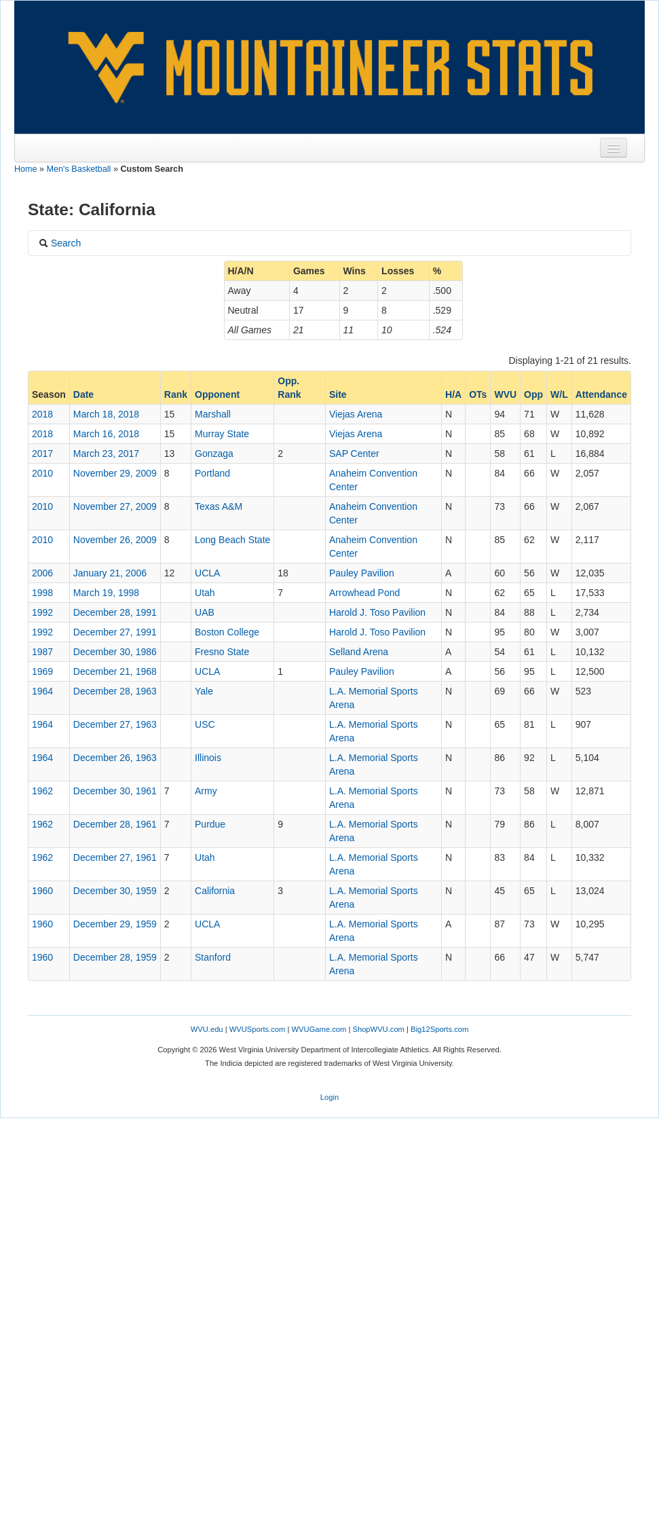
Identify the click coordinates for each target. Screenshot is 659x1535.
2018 (42, 414)
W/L (559, 394)
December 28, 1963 (115, 691)
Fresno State (222, 651)
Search (60, 243)
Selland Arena (358, 651)
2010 (42, 473)
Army (206, 790)
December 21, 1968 (115, 671)
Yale (204, 691)
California (215, 890)
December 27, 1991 (115, 632)
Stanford (213, 957)
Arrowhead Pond (364, 592)
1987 (42, 651)
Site (338, 394)
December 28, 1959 (115, 957)
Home (25, 169)
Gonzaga (214, 453)
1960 (42, 890)
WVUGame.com (319, 1029)
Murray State (222, 433)
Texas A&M (218, 506)
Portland (212, 473)
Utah (205, 592)
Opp (533, 394)
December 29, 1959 (115, 924)
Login (329, 1097)
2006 (42, 573)
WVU (505, 394)
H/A (453, 394)
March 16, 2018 (106, 433)
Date (83, 394)
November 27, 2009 (115, 506)
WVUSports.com (257, 1029)
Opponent (217, 394)
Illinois (208, 757)
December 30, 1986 (115, 651)
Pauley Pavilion (361, 573)
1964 (42, 691)
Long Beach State (232, 539)
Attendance (601, 394)
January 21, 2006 (110, 573)
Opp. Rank (289, 387)
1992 (42, 612)
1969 (42, 671)
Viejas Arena (355, 414)
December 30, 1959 (115, 890)
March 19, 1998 (106, 592)
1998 (42, 592)
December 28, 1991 (115, 612)
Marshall (213, 414)
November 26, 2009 (115, 539)
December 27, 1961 (115, 857)
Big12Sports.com (439, 1029)
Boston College (227, 632)
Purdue (210, 824)
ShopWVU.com (378, 1029)
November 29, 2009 (115, 473)
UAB (204, 612)
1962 (42, 790)
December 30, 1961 (115, 790)
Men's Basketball (79, 169)
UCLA (207, 573)
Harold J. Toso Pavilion (377, 612)
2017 (42, 453)
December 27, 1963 (115, 724)
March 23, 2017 (106, 453)
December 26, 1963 (115, 757)
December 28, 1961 (115, 824)
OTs (478, 394)
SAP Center (354, 453)
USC (205, 724)
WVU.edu (207, 1029)
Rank (175, 394)
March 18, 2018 (106, 414)
